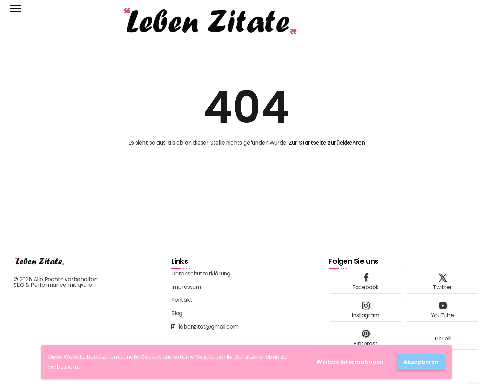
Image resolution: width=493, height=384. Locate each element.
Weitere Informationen (349, 362)
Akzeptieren (421, 362)
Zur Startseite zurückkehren (327, 143)
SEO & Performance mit (53, 285)
